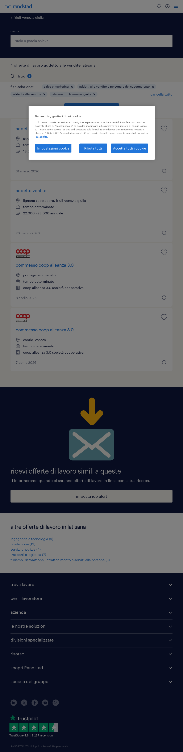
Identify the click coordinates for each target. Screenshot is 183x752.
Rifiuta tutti (93, 148)
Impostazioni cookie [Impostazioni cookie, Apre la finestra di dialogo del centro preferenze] (53, 148)
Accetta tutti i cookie (129, 148)
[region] (92, 133)
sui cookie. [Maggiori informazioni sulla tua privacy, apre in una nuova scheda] (42, 136)
